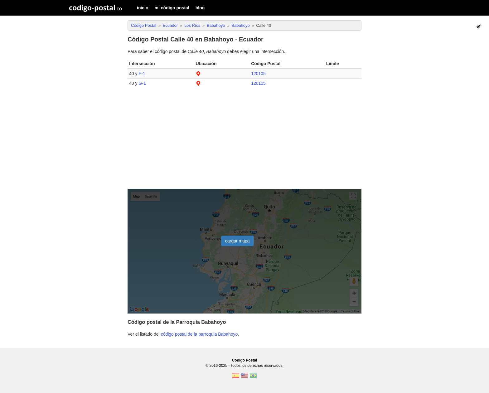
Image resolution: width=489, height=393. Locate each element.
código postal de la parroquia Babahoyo (199, 334)
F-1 (141, 73)
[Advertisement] (244, 141)
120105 (258, 73)
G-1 (142, 83)
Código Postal (244, 360)
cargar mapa (237, 240)
